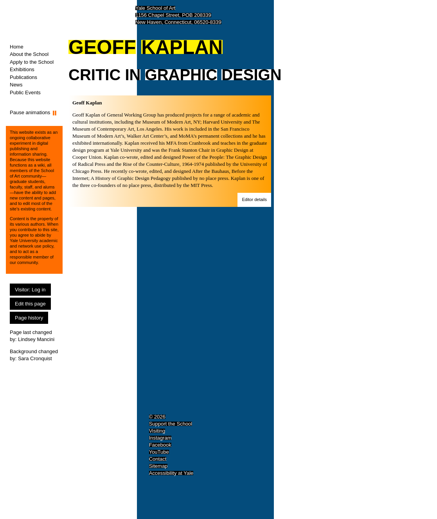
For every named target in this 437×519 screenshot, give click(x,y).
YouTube (159, 452)
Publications (23, 77)
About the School (29, 54)
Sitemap (158, 466)
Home (16, 47)
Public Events (25, 92)
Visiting (157, 431)
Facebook (160, 445)
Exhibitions (22, 69)
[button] (254, 200)
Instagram (160, 438)
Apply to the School (32, 62)
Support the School (170, 424)
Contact (158, 459)
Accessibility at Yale (171, 473)
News (16, 85)
